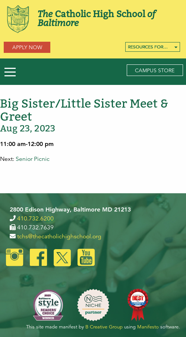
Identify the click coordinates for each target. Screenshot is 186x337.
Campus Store (154, 70)
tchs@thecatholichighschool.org (59, 236)
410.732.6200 (35, 218)
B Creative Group (104, 327)
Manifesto (148, 327)
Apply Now (27, 47)
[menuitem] (152, 47)
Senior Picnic (33, 159)
